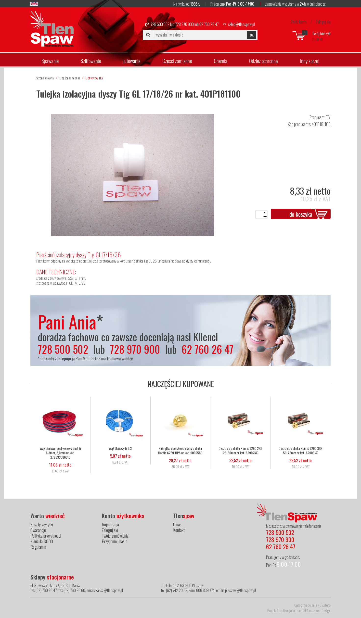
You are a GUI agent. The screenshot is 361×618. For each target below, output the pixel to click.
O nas (177, 524)
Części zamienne (177, 60)
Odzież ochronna (263, 60)
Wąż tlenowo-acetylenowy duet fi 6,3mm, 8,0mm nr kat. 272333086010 (60, 452)
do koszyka (300, 214)
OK (252, 35)
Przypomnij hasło (115, 541)
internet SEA (300, 610)
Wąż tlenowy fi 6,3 (120, 448)
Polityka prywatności (45, 535)
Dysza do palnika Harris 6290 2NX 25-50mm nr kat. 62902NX (240, 450)
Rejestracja (110, 524)
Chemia (220, 60)
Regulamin (38, 547)
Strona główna (45, 77)
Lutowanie (131, 60)
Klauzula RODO (41, 541)
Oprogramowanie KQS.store (312, 605)
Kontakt (179, 530)
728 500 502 (160, 24)
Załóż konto (299, 22)
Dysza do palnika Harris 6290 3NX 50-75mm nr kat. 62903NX (300, 450)
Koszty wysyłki (41, 524)
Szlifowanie (91, 60)
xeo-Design (323, 610)
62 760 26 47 (209, 24)
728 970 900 (184, 24)
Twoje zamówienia (115, 535)
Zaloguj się (323, 22)
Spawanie (50, 60)
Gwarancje (38, 530)
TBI (328, 117)
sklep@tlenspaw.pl (241, 24)
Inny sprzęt (310, 60)
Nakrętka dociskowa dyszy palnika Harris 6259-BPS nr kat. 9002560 (180, 450)
